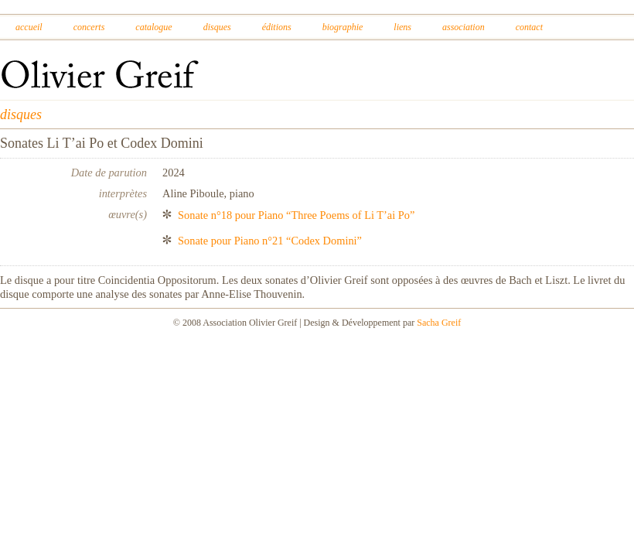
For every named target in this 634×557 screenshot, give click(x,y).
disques (21, 114)
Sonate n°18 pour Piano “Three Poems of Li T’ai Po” (296, 215)
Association (463, 27)
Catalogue (153, 27)
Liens (402, 27)
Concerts (89, 27)
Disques (217, 27)
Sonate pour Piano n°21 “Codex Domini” (270, 240)
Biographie (342, 27)
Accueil (29, 27)
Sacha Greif (439, 322)
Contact (529, 27)
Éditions (276, 27)
